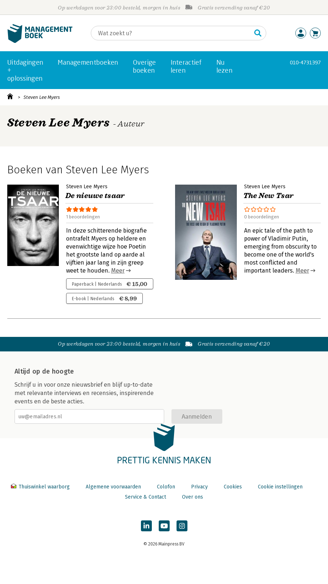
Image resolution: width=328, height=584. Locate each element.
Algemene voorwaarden (113, 487)
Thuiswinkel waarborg (41, 487)
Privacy (199, 487)
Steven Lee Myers (42, 97)
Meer (118, 270)
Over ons (192, 497)
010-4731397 (305, 62)
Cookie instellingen (280, 487)
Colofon (166, 487)
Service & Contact (145, 497)
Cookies (233, 487)
